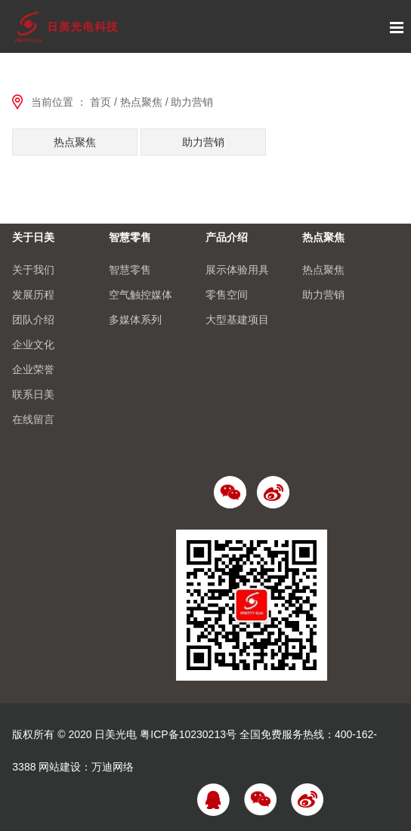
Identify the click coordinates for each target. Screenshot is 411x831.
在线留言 (33, 419)
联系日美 (33, 394)
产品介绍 (227, 237)
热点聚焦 (141, 102)
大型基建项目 (237, 320)
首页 (100, 102)
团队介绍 (33, 320)
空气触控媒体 (140, 295)
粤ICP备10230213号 (188, 734)
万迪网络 (112, 767)
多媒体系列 (135, 320)
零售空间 (227, 295)
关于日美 (33, 237)
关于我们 (33, 270)
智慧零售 (130, 237)
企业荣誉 (33, 369)
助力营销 (192, 102)
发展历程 (33, 295)
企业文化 (33, 344)
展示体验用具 (237, 270)
